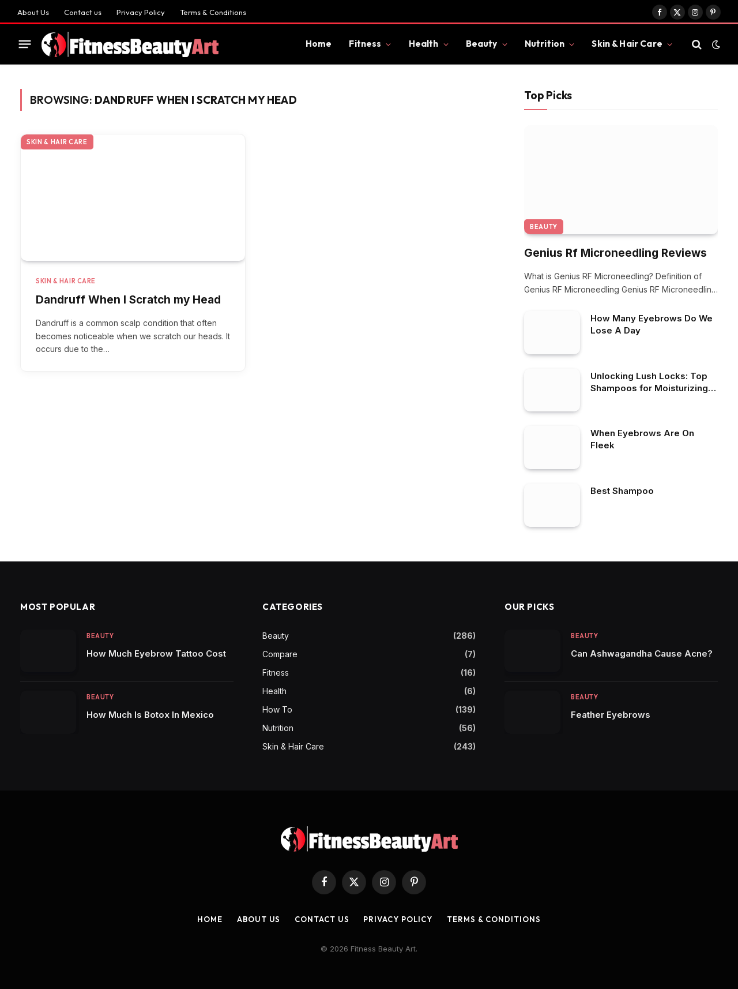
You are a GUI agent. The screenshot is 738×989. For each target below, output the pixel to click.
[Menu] (25, 44)
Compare (280, 654)
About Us (33, 12)
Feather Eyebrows (610, 714)
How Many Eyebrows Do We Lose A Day (651, 324)
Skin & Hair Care (627, 43)
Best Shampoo (622, 490)
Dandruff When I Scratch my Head (128, 299)
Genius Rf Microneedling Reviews (615, 253)
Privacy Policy (140, 12)
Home (319, 43)
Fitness (365, 43)
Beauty (482, 43)
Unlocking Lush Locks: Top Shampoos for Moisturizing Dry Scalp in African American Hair (649, 382)
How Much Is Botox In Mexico (150, 714)
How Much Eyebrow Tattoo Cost (156, 653)
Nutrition (544, 43)
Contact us (82, 12)
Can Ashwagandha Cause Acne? (642, 653)
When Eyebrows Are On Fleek (642, 439)
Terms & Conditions (213, 12)
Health (424, 43)
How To (277, 709)
